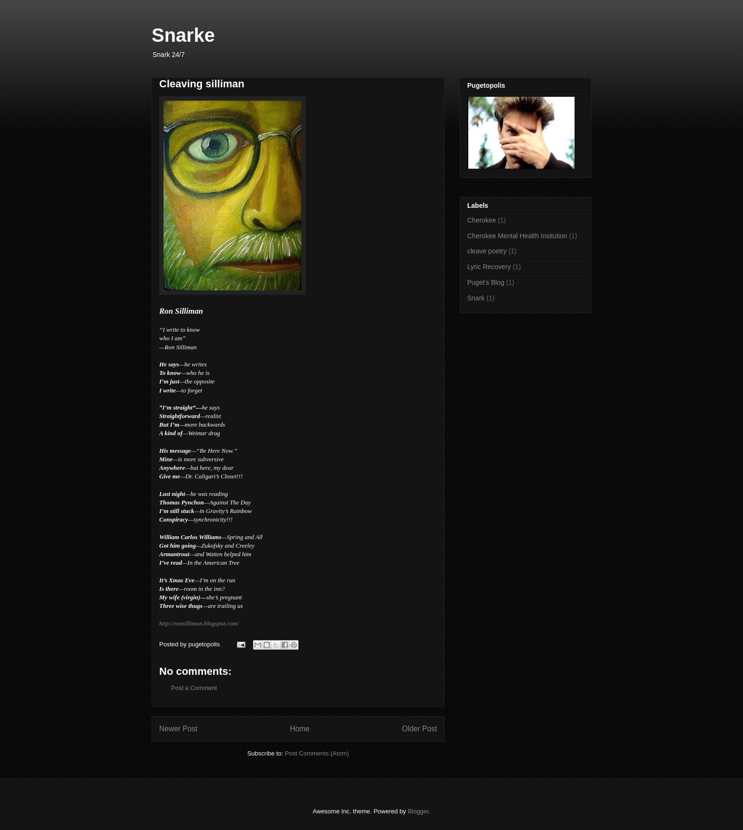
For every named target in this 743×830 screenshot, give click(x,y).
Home (300, 729)
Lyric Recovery (489, 266)
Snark (476, 298)
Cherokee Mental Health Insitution (517, 236)
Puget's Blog (485, 282)
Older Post (419, 729)
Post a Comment (194, 687)
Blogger (418, 811)
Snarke (183, 35)
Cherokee (481, 220)
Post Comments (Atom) (317, 753)
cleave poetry (487, 251)
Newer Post (178, 729)
